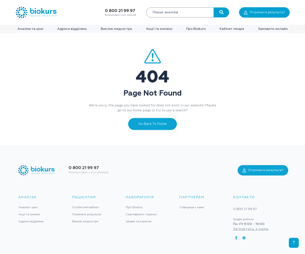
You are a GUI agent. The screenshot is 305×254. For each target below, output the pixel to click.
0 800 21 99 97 (120, 11)
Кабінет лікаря (232, 29)
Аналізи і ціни (27, 207)
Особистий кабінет (85, 207)
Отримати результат (264, 12)
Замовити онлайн (273, 29)
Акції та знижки (159, 29)
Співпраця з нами (192, 207)
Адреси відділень (72, 29)
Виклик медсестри (116, 29)
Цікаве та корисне (139, 221)
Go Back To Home (152, 128)
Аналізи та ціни (30, 29)
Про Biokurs (196, 29)
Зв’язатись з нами (251, 229)
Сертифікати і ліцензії (141, 214)
